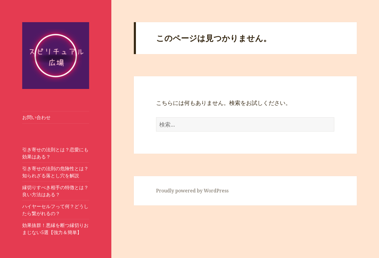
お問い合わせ (36, 117)
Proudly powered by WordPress (192, 190)
